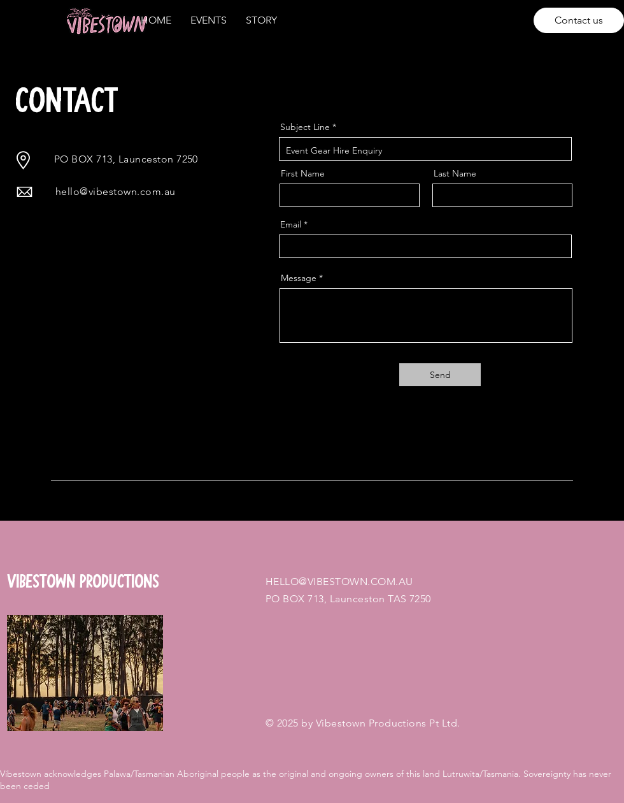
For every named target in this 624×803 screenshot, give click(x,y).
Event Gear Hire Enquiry (425, 149)
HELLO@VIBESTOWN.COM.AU (339, 581)
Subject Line (305, 126)
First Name (303, 173)
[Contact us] (579, 20)
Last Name (455, 173)
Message (298, 277)
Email (290, 224)
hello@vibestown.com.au (115, 191)
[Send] (440, 374)
